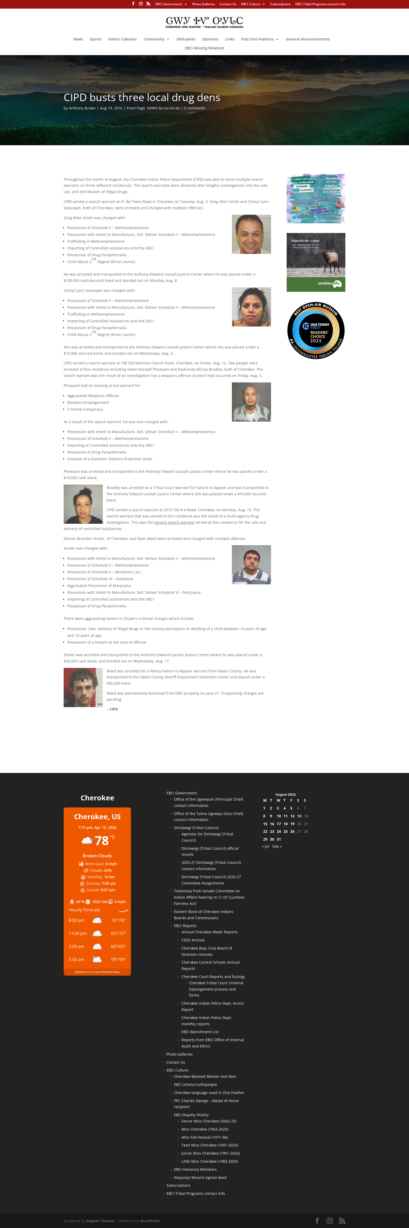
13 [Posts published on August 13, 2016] (299, 815)
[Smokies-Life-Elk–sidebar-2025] (316, 290)
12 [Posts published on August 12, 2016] (292, 815)
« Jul (265, 846)
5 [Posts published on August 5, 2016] (291, 808)
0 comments (194, 108)
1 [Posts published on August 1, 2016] (264, 808)
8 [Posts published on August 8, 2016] (264, 815)
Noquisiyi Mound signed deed (200, 1177)
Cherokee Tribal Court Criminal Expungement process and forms (216, 989)
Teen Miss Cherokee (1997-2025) (210, 1145)
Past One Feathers (257, 39)
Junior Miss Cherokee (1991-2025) (211, 1153)
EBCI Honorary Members (195, 1169)
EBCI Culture (250, 4)
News (78, 39)
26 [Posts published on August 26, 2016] (292, 831)
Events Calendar (122, 39)
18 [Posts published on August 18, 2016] (286, 823)
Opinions (210, 39)
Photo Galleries (203, 4)
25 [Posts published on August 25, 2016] (286, 831)
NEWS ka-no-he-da (163, 108)
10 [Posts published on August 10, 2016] (279, 815)
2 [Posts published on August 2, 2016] (271, 808)
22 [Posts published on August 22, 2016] (265, 831)
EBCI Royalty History (191, 1114)
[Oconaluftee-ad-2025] (316, 358)
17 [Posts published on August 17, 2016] (279, 823)
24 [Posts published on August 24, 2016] (279, 831)
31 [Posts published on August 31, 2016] (279, 839)
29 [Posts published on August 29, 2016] (265, 839)
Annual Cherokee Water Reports (210, 931)
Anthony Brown (82, 108)
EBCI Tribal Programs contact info (320, 4)
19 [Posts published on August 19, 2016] (292, 823)
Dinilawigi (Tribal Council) (196, 827)
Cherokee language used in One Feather (209, 1092)
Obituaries (186, 39)
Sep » (277, 846)
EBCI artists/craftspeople (195, 1084)
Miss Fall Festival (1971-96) (205, 1137)
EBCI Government (168, 4)
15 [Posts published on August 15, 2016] (265, 823)
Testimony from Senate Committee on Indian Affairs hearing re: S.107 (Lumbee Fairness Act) (209, 897)
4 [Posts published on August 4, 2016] (285, 808)
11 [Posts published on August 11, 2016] (286, 815)
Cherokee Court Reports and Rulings (213, 976)
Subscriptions (280, 4)
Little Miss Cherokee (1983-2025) (210, 1161)
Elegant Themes (100, 1220)
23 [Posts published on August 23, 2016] (272, 831)
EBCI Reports (185, 925)
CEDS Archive (193, 940)
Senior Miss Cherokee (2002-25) (209, 1121)
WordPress (150, 1220)
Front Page (136, 108)
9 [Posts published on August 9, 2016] (271, 815)
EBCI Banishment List (200, 1031)
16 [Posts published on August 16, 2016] (272, 823)
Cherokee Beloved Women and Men (205, 1076)
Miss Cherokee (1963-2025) (205, 1129)
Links (229, 39)
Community (154, 39)
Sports (95, 39)
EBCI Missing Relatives (204, 48)
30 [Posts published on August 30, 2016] (272, 839)
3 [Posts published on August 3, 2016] (278, 808)
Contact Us (228, 4)
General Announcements (308, 39)
